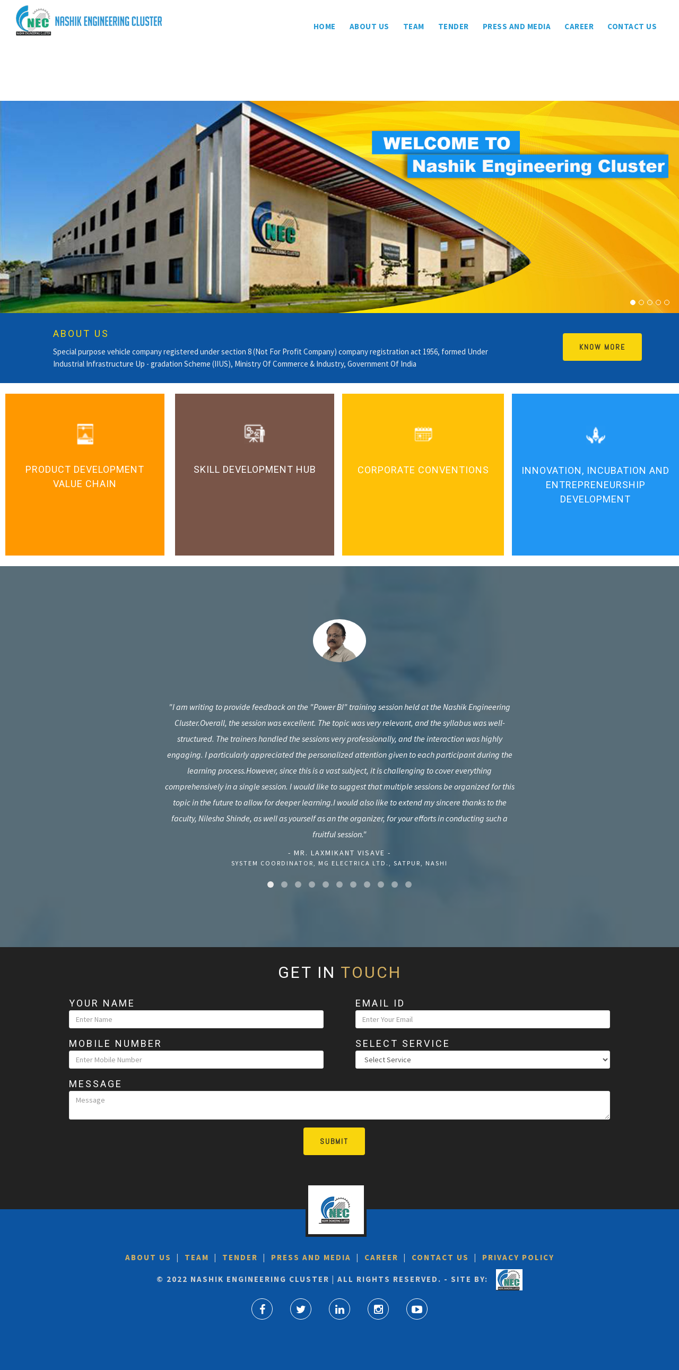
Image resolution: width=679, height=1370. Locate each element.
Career (579, 26)
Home (325, 26)
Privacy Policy (517, 1257)
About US (148, 1257)
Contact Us (632, 26)
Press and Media (517, 26)
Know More (602, 347)
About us (369, 26)
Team (413, 26)
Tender (453, 26)
